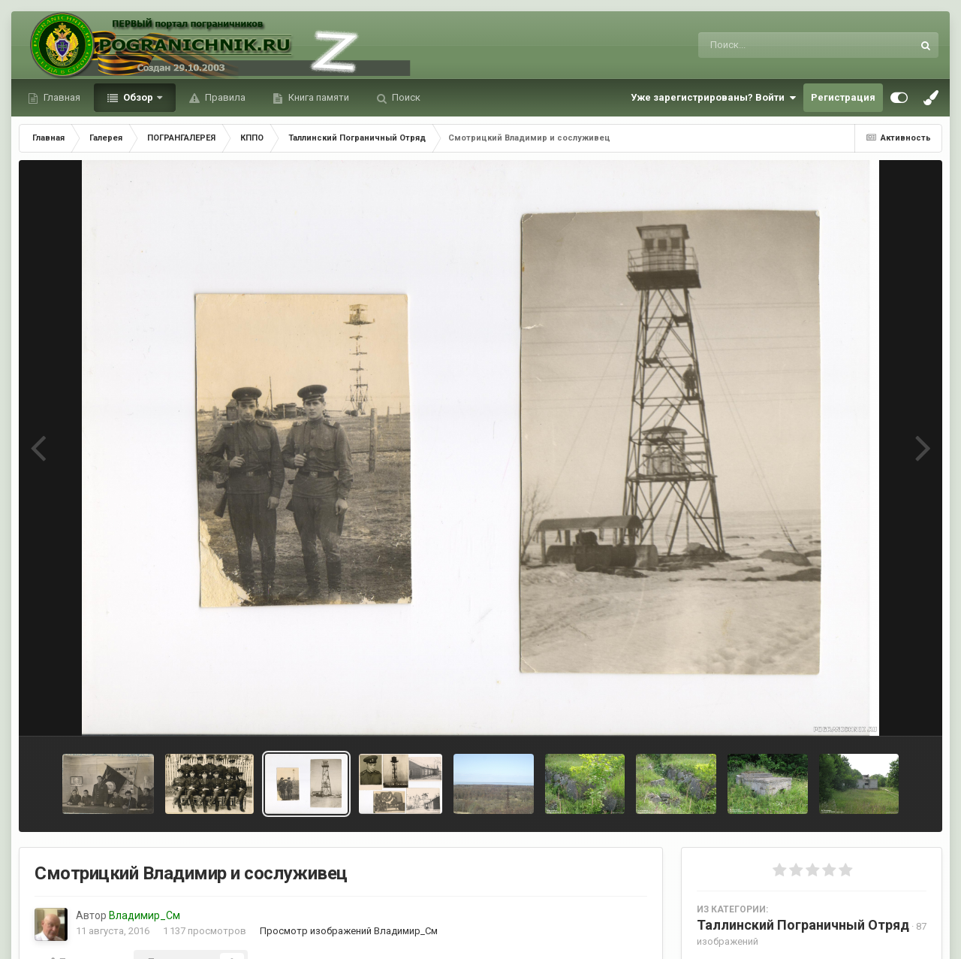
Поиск (405, 97)
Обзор (138, 97)
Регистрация (843, 97)
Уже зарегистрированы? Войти (713, 97)
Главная (60, 97)
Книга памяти (317, 97)
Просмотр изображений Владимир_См (349, 930)
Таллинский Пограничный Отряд (803, 925)
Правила (224, 97)
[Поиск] (777, 45)
